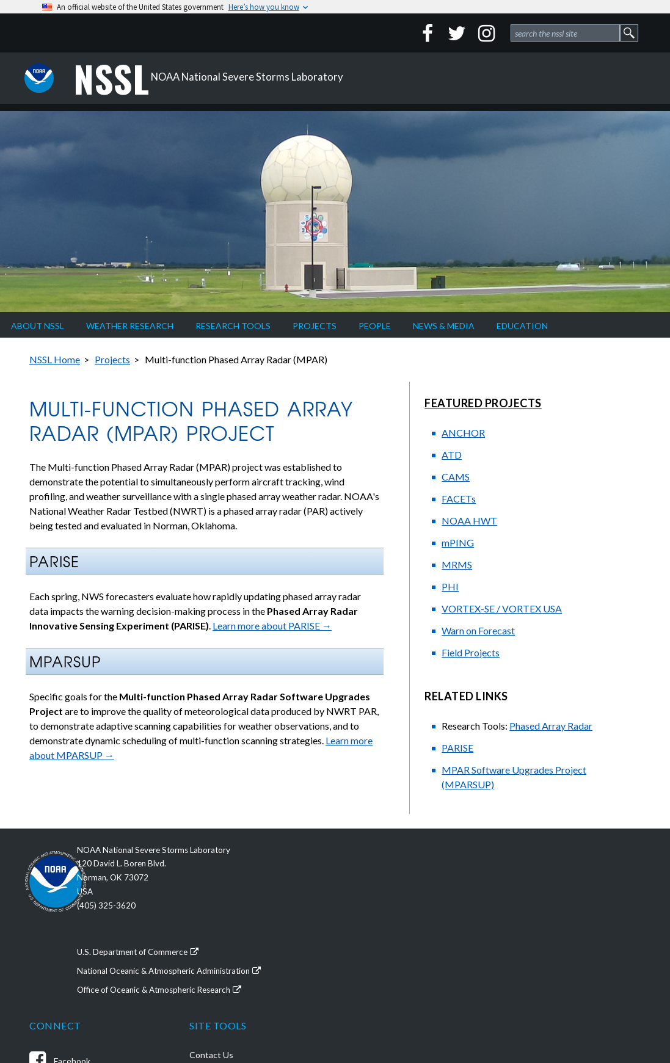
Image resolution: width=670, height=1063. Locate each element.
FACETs (459, 498)
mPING (458, 542)
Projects (315, 326)
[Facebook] (427, 33)
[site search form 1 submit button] (629, 33)
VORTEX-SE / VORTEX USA (502, 608)
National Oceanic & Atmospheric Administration (197, 967)
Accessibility (534, 923)
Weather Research (129, 326)
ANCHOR (463, 432)
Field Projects (471, 652)
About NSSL (37, 326)
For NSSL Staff (537, 1026)
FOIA (520, 953)
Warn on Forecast (478, 630)
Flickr (373, 993)
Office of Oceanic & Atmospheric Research (188, 982)
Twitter (377, 912)
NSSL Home (54, 359)
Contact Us (532, 879)
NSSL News (385, 1020)
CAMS (456, 476)
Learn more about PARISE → (272, 625)
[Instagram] (486, 33)
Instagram (382, 939)
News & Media (444, 326)
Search (523, 1011)
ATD (452, 454)
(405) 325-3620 (135, 909)
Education (522, 326)
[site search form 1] (565, 33)
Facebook (381, 885)
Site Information (541, 982)
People (375, 326)
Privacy (523, 909)
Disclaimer (529, 894)
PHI (450, 586)
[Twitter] (457, 33)
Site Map (527, 997)
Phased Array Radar (550, 725)
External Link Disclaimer (555, 938)
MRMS (457, 564)
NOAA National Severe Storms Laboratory (212, 78)
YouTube (380, 966)
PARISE (457, 747)
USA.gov (526, 967)
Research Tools (233, 326)
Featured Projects (483, 403)
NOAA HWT (469, 520)
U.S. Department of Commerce (164, 953)
